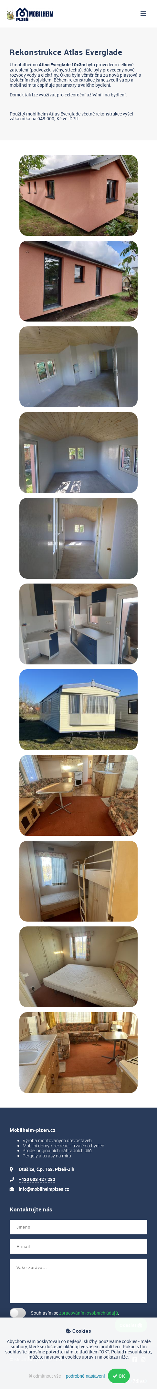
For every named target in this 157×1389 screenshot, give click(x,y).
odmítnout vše (45, 1376)
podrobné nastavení (85, 1376)
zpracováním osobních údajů (88, 1313)
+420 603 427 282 (37, 1179)
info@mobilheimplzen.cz (44, 1189)
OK (119, 1376)
